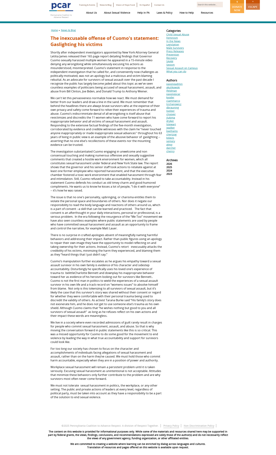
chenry (170, 151)
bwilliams (172, 131)
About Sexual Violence (117, 12)
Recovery (171, 58)
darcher (171, 148)
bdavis (170, 137)
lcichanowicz (173, 104)
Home (54, 30)
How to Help (186, 12)
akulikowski (173, 87)
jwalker (170, 127)
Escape (253, 4)
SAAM (169, 61)
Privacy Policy (171, 425)
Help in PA (143, 12)
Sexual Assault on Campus (182, 68)
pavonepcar (173, 94)
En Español (145, 5)
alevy (169, 144)
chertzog (171, 134)
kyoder (170, 97)
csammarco (173, 100)
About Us (91, 12)
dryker (170, 121)
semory (170, 141)
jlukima (170, 117)
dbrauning (172, 107)
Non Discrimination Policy (199, 425)
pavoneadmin (174, 84)
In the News (173, 41)
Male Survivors (175, 48)
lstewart (171, 124)
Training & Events (87, 5)
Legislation (172, 44)
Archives (172, 160)
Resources (207, 12)
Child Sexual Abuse (177, 34)
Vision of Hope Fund (125, 5)
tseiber (170, 111)
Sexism (170, 64)
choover (171, 114)
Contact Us (159, 5)
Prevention (172, 54)
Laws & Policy (164, 12)
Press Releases (175, 51)
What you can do (176, 71)
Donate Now (237, 6)
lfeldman (171, 90)
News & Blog (105, 5)
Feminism (172, 37)
